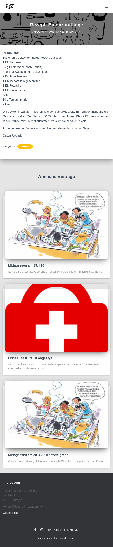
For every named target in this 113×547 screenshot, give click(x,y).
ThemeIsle (69, 538)
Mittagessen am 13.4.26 (26, 265)
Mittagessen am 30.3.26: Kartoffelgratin (38, 455)
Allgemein (25, 146)
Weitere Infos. (10, 512)
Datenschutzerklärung (63, 530)
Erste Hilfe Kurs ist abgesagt (30, 358)
